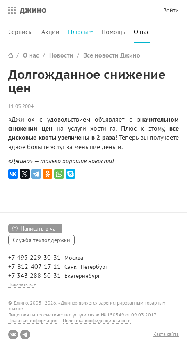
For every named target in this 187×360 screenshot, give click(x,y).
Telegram (25, 334)
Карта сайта (166, 334)
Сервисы (20, 32)
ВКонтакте (13, 334)
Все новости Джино (111, 55)
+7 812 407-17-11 (34, 266)
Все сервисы (10, 10)
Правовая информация (32, 320)
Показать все (22, 284)
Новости (61, 55)
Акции (50, 32)
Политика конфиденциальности (97, 320)
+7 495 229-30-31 (34, 257)
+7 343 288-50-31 (34, 275)
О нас (142, 32)
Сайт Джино (10, 55)
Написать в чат (39, 228)
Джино (33, 10)
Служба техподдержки (41, 240)
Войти (171, 10)
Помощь (113, 32)
